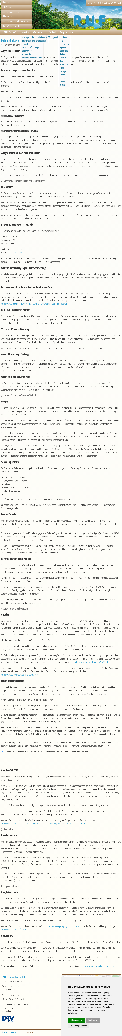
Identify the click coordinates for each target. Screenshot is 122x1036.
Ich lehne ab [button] (93, 1020)
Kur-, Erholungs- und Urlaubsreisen (10, 15)
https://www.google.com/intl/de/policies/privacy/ (20, 824)
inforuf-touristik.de (15, 253)
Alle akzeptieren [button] (77, 1020)
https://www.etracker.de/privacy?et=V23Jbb (92, 663)
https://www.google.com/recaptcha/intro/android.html (64, 824)
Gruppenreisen (67, 32)
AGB (58, 1033)
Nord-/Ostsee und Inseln (12, 26)
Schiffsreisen (7, 7)
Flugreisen (6, 2)
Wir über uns (39, 32)
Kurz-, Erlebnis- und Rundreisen (15, 21)
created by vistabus (26, 1033)
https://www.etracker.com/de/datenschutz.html (19, 675)
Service (25, 32)
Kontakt (52, 32)
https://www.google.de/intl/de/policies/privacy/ (99, 967)
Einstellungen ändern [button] (79, 1026)
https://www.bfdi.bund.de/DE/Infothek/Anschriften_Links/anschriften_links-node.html (34, 304)
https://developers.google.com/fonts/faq (64, 927)
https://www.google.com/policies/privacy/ (17, 930)
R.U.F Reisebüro (11, 32)
